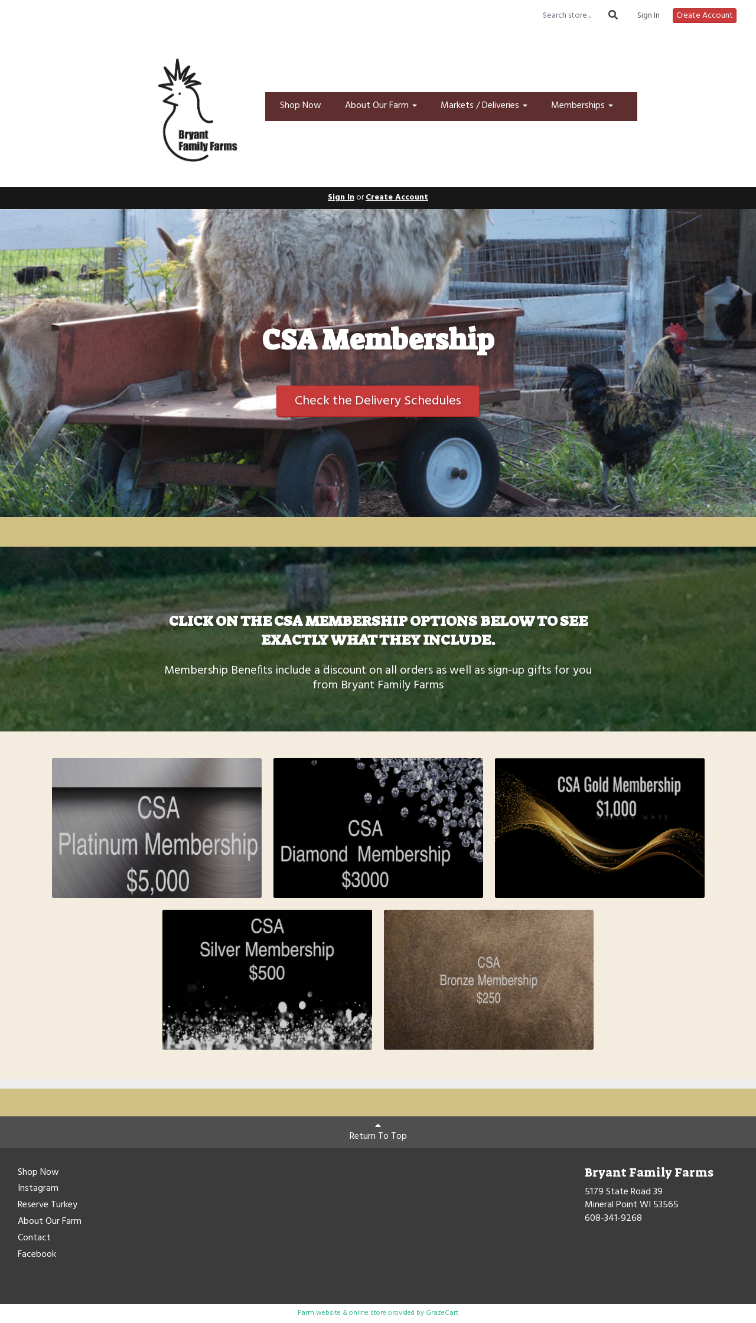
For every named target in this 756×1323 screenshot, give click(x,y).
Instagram (38, 1189)
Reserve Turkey (47, 1205)
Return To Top (378, 1132)
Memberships (582, 105)
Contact (34, 1238)
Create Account (704, 15)
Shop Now (300, 105)
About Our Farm (381, 105)
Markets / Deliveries (484, 105)
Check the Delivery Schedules (378, 401)
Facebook (37, 1255)
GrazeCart (442, 1313)
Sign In (648, 16)
